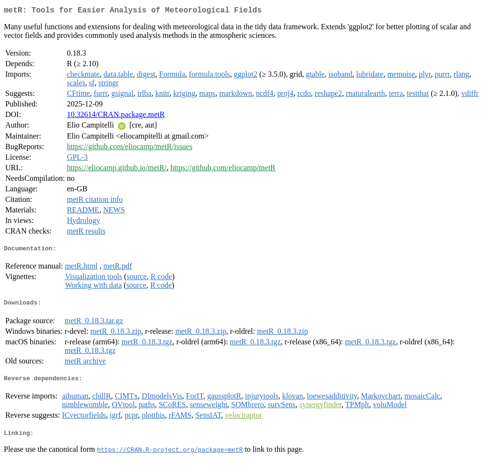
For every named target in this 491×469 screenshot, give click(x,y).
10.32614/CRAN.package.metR (115, 116)
